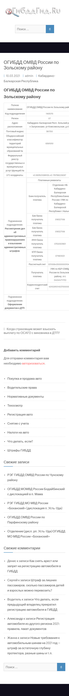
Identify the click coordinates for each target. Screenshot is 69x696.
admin (29, 75)
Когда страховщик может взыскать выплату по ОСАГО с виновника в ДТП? (32, 330)
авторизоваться (33, 363)
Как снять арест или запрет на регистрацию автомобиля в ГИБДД (34, 566)
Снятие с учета (18, 423)
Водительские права (22, 387)
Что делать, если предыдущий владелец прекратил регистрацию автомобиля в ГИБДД (33, 604)
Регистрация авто (20, 414)
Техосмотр (15, 405)
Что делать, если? (20, 441)
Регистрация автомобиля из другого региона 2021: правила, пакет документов (33, 623)
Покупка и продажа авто (24, 378)
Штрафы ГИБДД (19, 450)
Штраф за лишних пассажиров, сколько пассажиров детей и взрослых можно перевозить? (35, 585)
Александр (15, 618)
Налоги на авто (18, 432)
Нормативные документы (25, 396)
